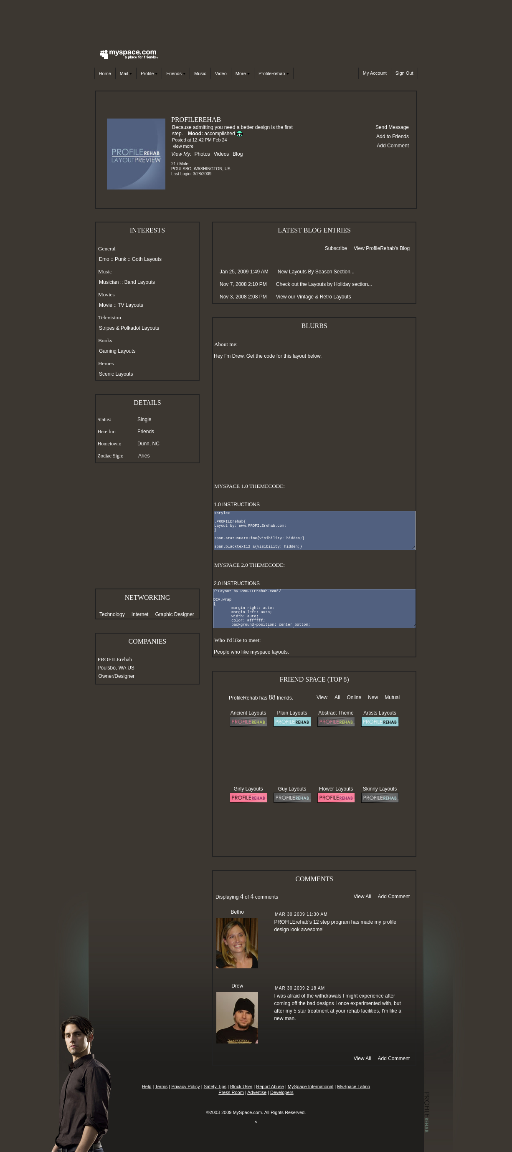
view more (183, 146)
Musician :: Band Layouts (127, 282)
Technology (112, 614)
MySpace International (310, 1086)
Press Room (231, 1092)
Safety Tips (215, 1086)
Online (354, 697)
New (373, 697)
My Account (375, 73)
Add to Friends (392, 136)
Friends (175, 73)
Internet (140, 614)
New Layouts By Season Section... (316, 272)
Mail (126, 73)
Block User (241, 1086)
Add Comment (393, 146)
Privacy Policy (185, 1086)
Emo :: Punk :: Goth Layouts (130, 259)
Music (200, 73)
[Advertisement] (256, 23)
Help (147, 1086)
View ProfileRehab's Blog (382, 248)
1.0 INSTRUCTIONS (237, 505)
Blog (238, 154)
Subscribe (336, 248)
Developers (282, 1092)
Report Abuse (270, 1086)
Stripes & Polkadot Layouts (129, 328)
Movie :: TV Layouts (121, 305)
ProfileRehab (274, 73)
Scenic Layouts (116, 374)
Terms (161, 1086)
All (337, 697)
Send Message (392, 127)
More (243, 73)
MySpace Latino (353, 1086)
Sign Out (404, 73)
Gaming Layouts (117, 351)
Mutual (392, 697)
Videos (221, 154)
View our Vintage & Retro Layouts (313, 297)
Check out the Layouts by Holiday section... (324, 284)
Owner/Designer (117, 676)
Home (105, 73)
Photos (202, 154)
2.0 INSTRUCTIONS (237, 583)
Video (221, 73)
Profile (149, 73)
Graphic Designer (174, 614)
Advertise (256, 1092)
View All (362, 896)
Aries (144, 456)
